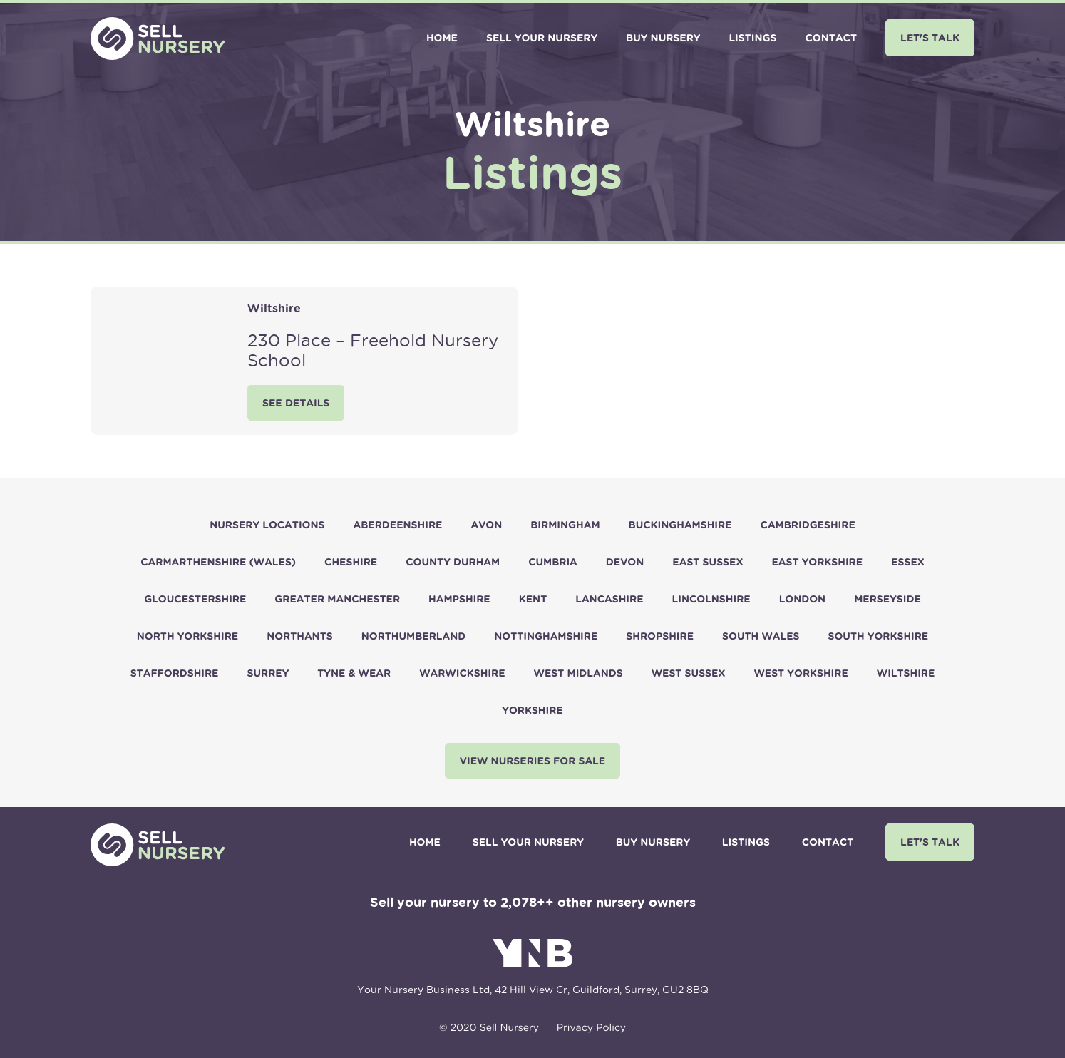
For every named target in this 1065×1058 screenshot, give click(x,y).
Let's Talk (929, 37)
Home (442, 38)
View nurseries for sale (532, 761)
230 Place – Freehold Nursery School (372, 350)
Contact (831, 38)
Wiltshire (274, 308)
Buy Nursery (663, 38)
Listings (752, 38)
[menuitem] (442, 38)
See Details (295, 403)
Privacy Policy (591, 1027)
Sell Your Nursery (541, 38)
